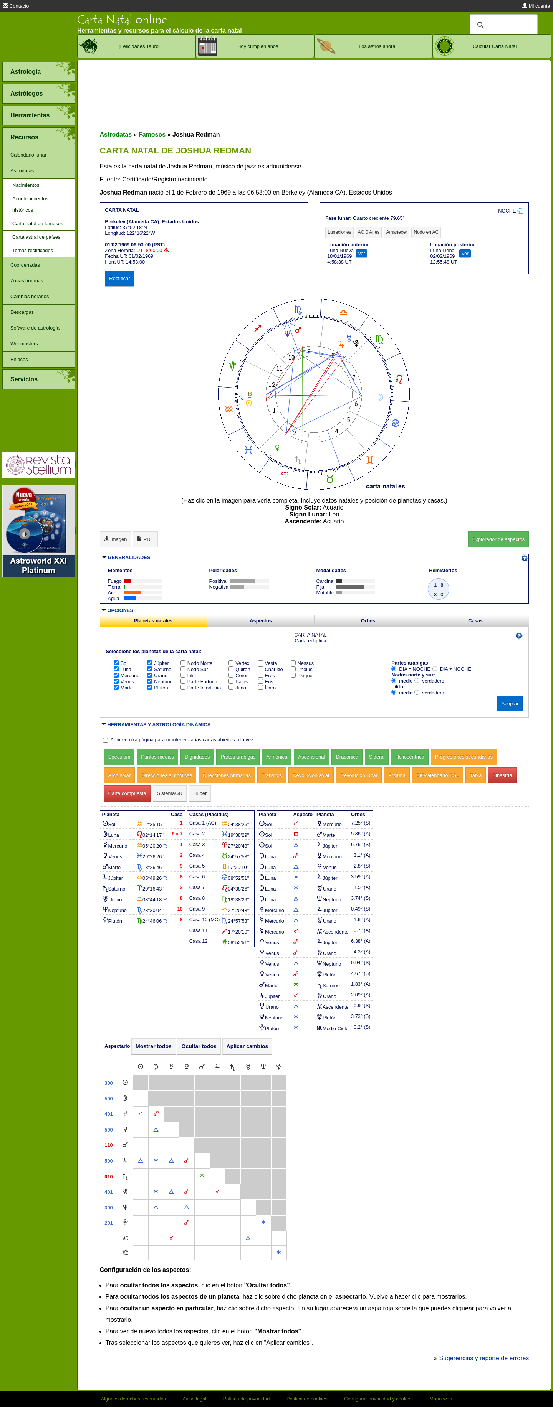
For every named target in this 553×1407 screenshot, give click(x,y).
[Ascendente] (125, 1238)
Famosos (152, 134)
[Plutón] (279, 1067)
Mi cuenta (536, 6)
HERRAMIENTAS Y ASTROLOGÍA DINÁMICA (159, 724)
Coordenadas (25, 265)
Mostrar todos (154, 1046)
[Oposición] (156, 1114)
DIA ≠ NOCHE (451, 669)
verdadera (429, 693)
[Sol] (140, 1067)
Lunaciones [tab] (339, 232)
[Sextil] (156, 1161)
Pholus (302, 669)
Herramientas (30, 115)
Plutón (157, 688)
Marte (123, 688)
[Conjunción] (141, 1114)
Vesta (267, 663)
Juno (237, 688)
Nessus (302, 663)
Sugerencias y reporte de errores (484, 1358)
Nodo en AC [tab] (426, 232)
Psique (302, 675)
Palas (238, 682)
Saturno (159, 669)
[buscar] (502, 25)
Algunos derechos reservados (133, 1399)
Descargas (22, 312)
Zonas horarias (26, 281)
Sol (121, 663)
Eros (266, 675)
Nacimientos (25, 185)
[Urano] (248, 1067)
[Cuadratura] (140, 1145)
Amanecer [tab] (396, 232)
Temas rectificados (32, 250)
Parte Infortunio (200, 688)
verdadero (429, 681)
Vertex (238, 663)
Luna (122, 669)
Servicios (24, 379)
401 (108, 1114)
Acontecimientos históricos (30, 204)
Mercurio (127, 675)
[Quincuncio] (202, 1176)
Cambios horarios (29, 296)
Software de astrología (35, 328)
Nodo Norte (196, 663)
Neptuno (159, 682)
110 (108, 1145)
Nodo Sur (194, 669)
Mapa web (440, 1399)
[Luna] (156, 1067)
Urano (157, 675)
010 (108, 1176)
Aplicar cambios (247, 1046)
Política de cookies (307, 1399)
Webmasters (24, 343)
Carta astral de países (36, 237)
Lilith (188, 675)
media (401, 693)
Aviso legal (195, 1399)
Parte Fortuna (198, 682)
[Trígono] (156, 1130)
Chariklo (270, 669)
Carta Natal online (122, 19)
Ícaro (267, 688)
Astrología (25, 71)
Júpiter (158, 663)
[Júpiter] (217, 1067)
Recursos (24, 137)
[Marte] (202, 1067)
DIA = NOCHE (410, 669)
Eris (265, 682)
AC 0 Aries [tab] (369, 232)
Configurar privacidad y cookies (378, 1399)
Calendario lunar (28, 155)
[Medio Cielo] (125, 1253)
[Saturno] (233, 1067)
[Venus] (186, 1067)
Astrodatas (22, 170)
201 (108, 1223)
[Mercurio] (171, 1067)
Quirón (239, 669)
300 (108, 1083)
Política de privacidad (246, 1399)
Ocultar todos (199, 1046)
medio (401, 681)
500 (108, 1099)
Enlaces (19, 359)
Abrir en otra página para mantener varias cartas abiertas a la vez (182, 739)
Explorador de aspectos (498, 539)
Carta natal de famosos (37, 223)
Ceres (238, 675)
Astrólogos (26, 93)
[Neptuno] (263, 1067)
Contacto (16, 6)
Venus (124, 682)
